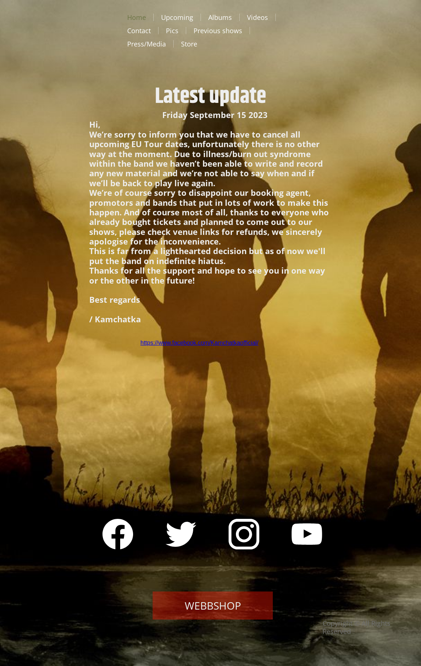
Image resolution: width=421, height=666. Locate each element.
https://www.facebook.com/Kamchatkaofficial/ (199, 343)
